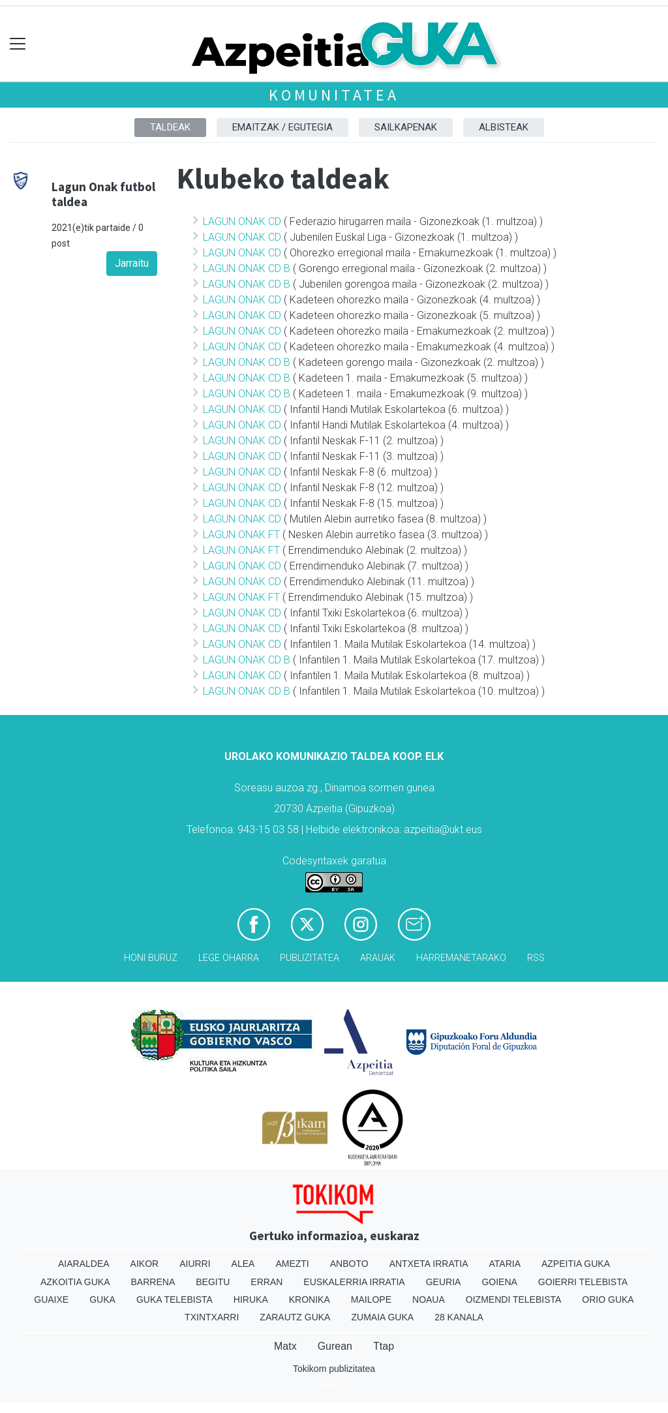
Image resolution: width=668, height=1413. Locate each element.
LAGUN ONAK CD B (246, 268)
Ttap (383, 1346)
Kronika (309, 1299)
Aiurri (194, 1263)
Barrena (153, 1282)
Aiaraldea (84, 1263)
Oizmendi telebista (514, 1299)
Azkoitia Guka (75, 1282)
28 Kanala (458, 1317)
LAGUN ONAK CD (242, 221)
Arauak (377, 958)
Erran (266, 1282)
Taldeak (170, 127)
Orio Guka (607, 1299)
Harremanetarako (461, 958)
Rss (536, 958)
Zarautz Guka (295, 1317)
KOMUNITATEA (334, 95)
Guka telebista (174, 1299)
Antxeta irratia (428, 1263)
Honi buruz (150, 958)
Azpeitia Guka (575, 1263)
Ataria (505, 1263)
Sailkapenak (405, 127)
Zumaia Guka (382, 1317)
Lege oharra (228, 958)
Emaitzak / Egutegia (282, 127)
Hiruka (251, 1299)
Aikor (144, 1263)
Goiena (499, 1282)
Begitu (213, 1282)
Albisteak (503, 127)
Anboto (349, 1263)
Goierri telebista (583, 1282)
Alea (243, 1263)
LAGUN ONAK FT (241, 534)
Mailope (371, 1299)
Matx (285, 1346)
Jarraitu (132, 263)
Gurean (335, 1346)
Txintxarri (212, 1317)
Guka (102, 1299)
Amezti (292, 1263)
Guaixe (51, 1299)
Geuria (443, 1282)
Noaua (428, 1299)
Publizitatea (309, 958)
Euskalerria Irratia (353, 1282)
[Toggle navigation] (18, 44)
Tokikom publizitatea (334, 1368)
